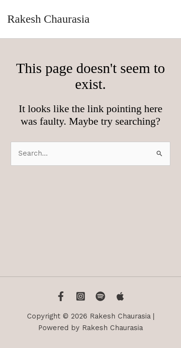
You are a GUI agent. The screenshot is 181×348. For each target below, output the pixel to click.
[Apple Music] (120, 296)
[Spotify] (100, 296)
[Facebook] (60, 296)
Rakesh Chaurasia (48, 19)
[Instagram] (80, 296)
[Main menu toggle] (163, 19)
